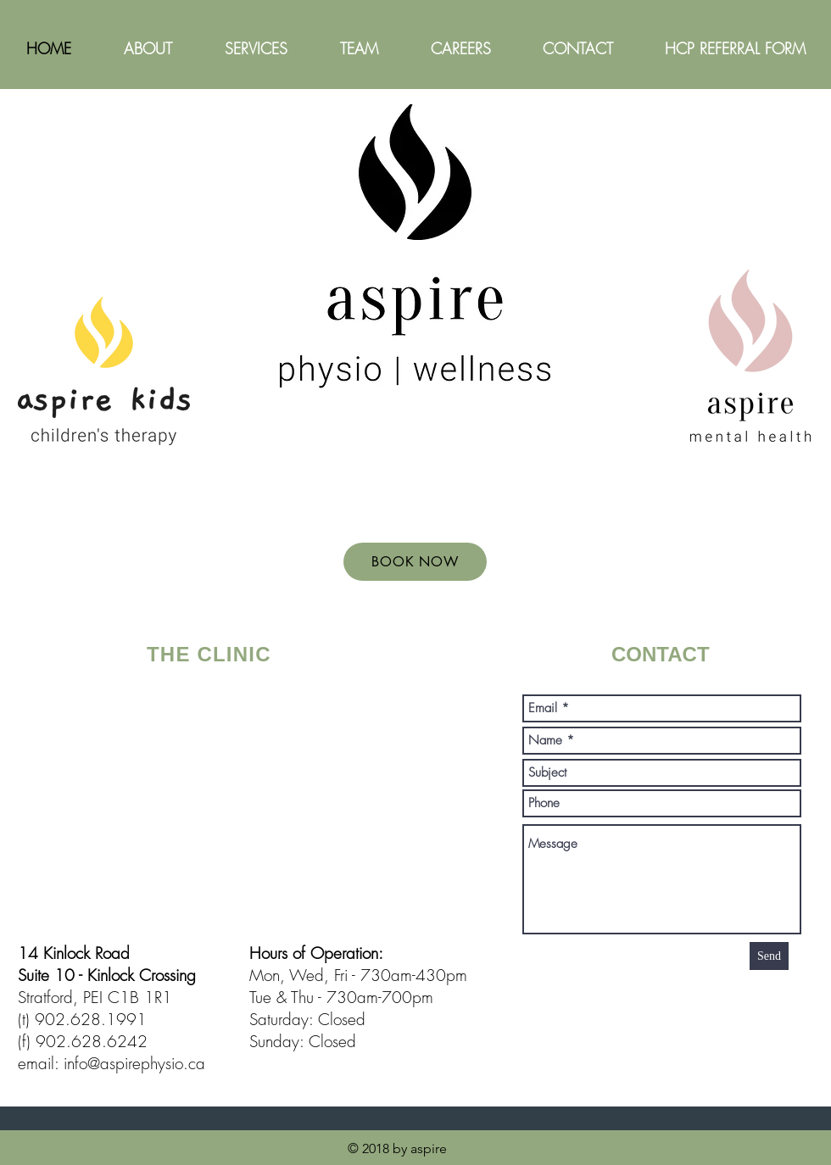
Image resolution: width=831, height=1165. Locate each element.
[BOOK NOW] (415, 562)
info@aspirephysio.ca (134, 1063)
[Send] (769, 956)
